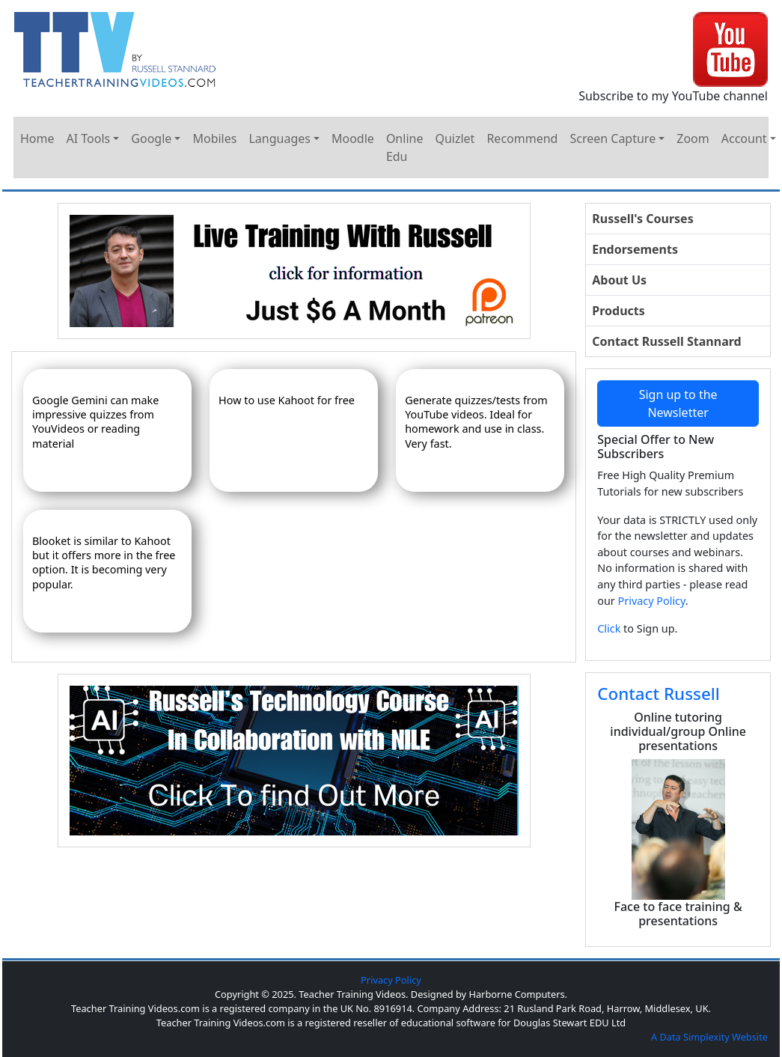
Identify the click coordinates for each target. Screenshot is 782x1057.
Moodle (353, 138)
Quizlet (454, 138)
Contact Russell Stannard (666, 341)
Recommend (522, 138)
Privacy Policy (651, 601)
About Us (619, 280)
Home (37, 138)
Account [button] (744, 138)
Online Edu (405, 147)
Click (608, 628)
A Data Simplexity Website (709, 1037)
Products (618, 310)
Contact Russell (658, 693)
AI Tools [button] (89, 138)
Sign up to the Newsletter (678, 403)
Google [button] (151, 138)
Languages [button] (279, 138)
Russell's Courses (642, 218)
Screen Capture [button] (612, 138)
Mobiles (214, 138)
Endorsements (635, 249)
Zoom (692, 138)
